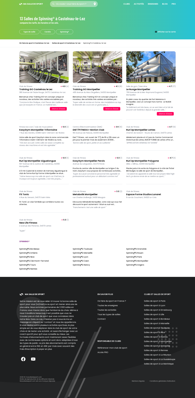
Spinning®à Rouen (134, 252)
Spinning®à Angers (135, 264)
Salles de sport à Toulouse (156, 327)
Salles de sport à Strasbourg (158, 310)
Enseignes (153, 3)
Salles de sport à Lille (154, 314)
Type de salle (29, 32)
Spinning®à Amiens (28, 252)
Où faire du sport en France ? (112, 301)
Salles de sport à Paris (154, 301)
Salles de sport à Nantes (156, 336)
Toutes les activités (107, 310)
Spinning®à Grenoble (136, 248)
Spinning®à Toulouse (82, 248)
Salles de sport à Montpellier (158, 341)
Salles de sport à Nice (154, 332)
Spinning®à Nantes (28, 268)
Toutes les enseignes (108, 305)
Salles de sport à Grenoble (157, 345)
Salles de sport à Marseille (156, 323)
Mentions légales (138, 381)
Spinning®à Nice (26, 256)
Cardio (48, 32)
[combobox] (74, 3)
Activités (139, 3)
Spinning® (64, 32)
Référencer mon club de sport (112, 347)
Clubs (126, 3)
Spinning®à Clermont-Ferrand (34, 260)
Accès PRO (103, 352)
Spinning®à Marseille (82, 252)
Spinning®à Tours (27, 264)
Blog (165, 3)
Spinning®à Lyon (80, 256)
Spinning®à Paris (134, 256)
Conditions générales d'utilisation (162, 381)
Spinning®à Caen (81, 260)
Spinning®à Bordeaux (29, 248)
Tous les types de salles (109, 314)
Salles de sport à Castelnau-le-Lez (66, 43)
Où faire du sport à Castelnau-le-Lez (34, 43)
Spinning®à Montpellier (137, 260)
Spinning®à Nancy (81, 264)
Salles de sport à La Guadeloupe (159, 359)
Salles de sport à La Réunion (157, 354)
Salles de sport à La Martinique (159, 363)
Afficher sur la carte (165, 32)
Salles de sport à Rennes (156, 350)
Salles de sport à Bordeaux (157, 319)
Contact (102, 319)
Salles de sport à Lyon (154, 305)
